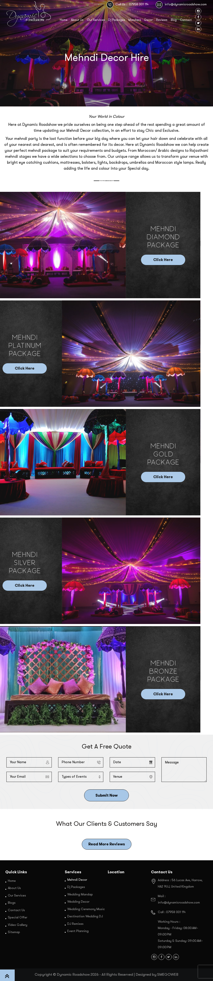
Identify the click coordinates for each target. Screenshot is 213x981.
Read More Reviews (106, 844)
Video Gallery (17, 924)
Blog (174, 20)
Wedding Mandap (80, 894)
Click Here (25, 259)
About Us (77, 20)
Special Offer (17, 917)
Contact (186, 20)
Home (64, 20)
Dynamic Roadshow (73, 974)
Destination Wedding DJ (85, 916)
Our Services (96, 20)
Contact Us (16, 910)
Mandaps (134, 20)
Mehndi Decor (77, 879)
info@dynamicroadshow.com (186, 4)
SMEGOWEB (167, 974)
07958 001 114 (138, 4)
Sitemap (14, 932)
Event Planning (78, 931)
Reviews (161, 20)
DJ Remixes (75, 923)
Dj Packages (116, 20)
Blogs (12, 903)
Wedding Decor (78, 902)
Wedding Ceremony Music (86, 909)
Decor (148, 20)
